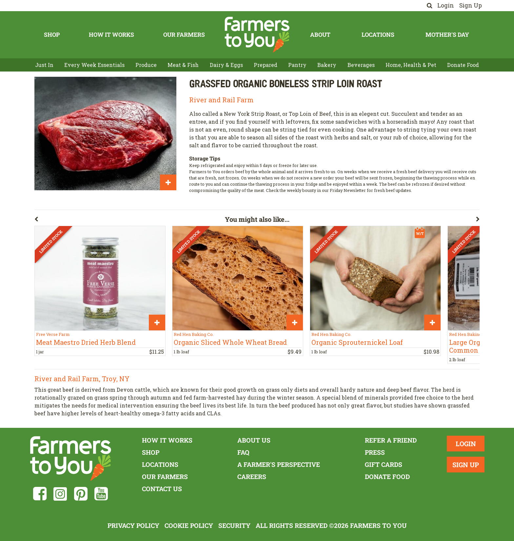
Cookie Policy (189, 525)
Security (234, 525)
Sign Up (470, 5)
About (320, 34)
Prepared (265, 64)
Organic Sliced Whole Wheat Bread (230, 342)
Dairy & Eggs (226, 64)
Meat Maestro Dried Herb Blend (86, 342)
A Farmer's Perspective (278, 464)
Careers (251, 476)
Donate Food (463, 64)
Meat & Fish (183, 64)
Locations (378, 34)
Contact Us (162, 489)
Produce (146, 64)
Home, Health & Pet (411, 64)
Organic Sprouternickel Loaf (357, 342)
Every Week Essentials (94, 64)
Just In (44, 64)
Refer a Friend (391, 440)
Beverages (361, 64)
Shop (52, 34)
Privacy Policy (133, 525)
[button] (129, 220)
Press (375, 452)
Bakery (326, 64)
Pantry (297, 64)
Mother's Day (447, 34)
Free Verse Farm (52, 334)
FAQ (243, 452)
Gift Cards (383, 464)
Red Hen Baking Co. (194, 334)
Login (445, 5)
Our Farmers (184, 34)
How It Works (111, 34)
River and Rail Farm (221, 99)
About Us (253, 440)
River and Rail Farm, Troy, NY (81, 378)
